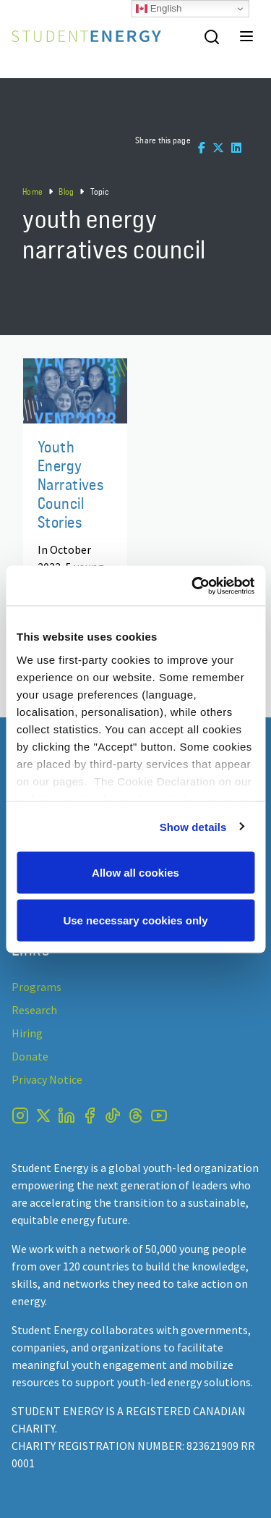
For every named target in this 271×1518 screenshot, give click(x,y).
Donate (30, 1056)
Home (32, 191)
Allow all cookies (135, 872)
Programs (36, 986)
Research (34, 1010)
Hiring (27, 1033)
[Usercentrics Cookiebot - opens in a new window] (193, 585)
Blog (66, 191)
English (158, 8)
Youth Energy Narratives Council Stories (70, 484)
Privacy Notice (47, 1079)
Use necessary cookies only (135, 920)
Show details (193, 826)
